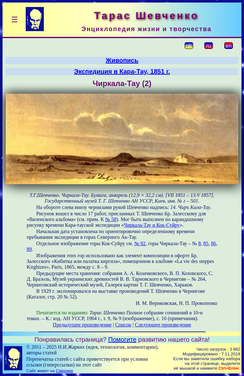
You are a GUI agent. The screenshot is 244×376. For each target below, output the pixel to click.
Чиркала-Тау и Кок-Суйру (152, 225)
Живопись (122, 60)
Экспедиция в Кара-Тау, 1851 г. (122, 71)
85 (205, 243)
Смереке (64, 370)
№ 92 (140, 243)
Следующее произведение (163, 324)
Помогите (122, 339)
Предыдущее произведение (82, 324)
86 (213, 243)
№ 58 (110, 219)
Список (123, 324)
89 (29, 249)
